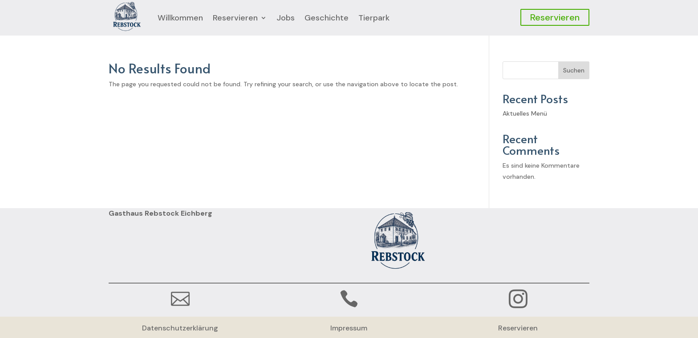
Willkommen (180, 17)
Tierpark (374, 17)
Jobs (285, 17)
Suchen (573, 70)
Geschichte (326, 17)
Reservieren (235, 17)
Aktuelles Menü (525, 113)
